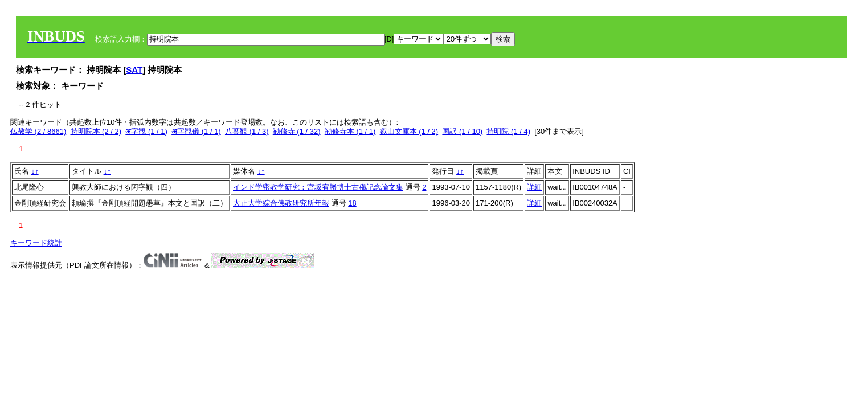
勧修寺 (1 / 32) (297, 131)
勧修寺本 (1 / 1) (350, 131)
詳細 (534, 187)
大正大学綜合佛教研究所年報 (281, 203)
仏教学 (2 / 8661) (38, 131)
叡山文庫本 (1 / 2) (409, 131)
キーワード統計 (36, 243)
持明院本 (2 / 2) (96, 131)
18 (352, 203)
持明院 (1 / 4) (508, 131)
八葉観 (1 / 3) (247, 131)
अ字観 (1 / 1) (146, 131)
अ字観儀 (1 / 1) (196, 131)
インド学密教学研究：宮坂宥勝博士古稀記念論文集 (318, 187)
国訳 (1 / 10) (462, 131)
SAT (134, 70)
